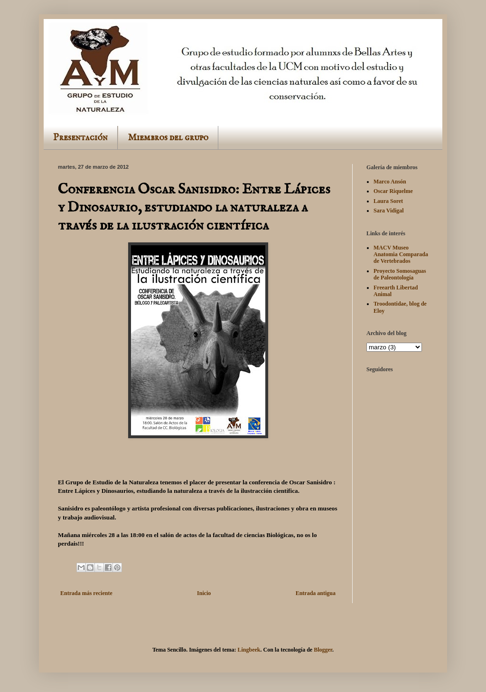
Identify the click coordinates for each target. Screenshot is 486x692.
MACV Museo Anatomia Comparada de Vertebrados (401, 254)
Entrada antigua (316, 593)
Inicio (204, 593)
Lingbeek (248, 649)
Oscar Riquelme (393, 191)
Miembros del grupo (168, 138)
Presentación (80, 138)
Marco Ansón (390, 181)
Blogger (323, 649)
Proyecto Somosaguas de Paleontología (400, 274)
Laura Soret (388, 201)
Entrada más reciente (86, 593)
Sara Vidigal (389, 210)
